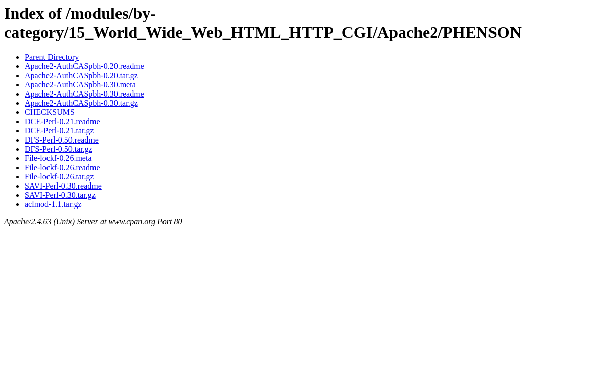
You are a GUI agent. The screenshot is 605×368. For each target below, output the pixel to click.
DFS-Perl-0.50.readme (62, 139)
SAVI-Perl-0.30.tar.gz (60, 195)
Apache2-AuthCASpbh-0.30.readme (84, 93)
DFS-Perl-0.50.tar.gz (58, 149)
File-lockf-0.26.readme (62, 167)
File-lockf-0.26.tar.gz (59, 176)
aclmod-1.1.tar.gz (53, 204)
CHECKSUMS (50, 112)
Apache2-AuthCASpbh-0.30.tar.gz (81, 103)
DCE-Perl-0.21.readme (62, 121)
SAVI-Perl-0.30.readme (63, 185)
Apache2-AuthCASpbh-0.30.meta (80, 84)
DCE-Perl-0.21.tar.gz (59, 130)
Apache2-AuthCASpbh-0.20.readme (84, 66)
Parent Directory (52, 57)
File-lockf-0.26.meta (58, 158)
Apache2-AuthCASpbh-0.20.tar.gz (81, 75)
